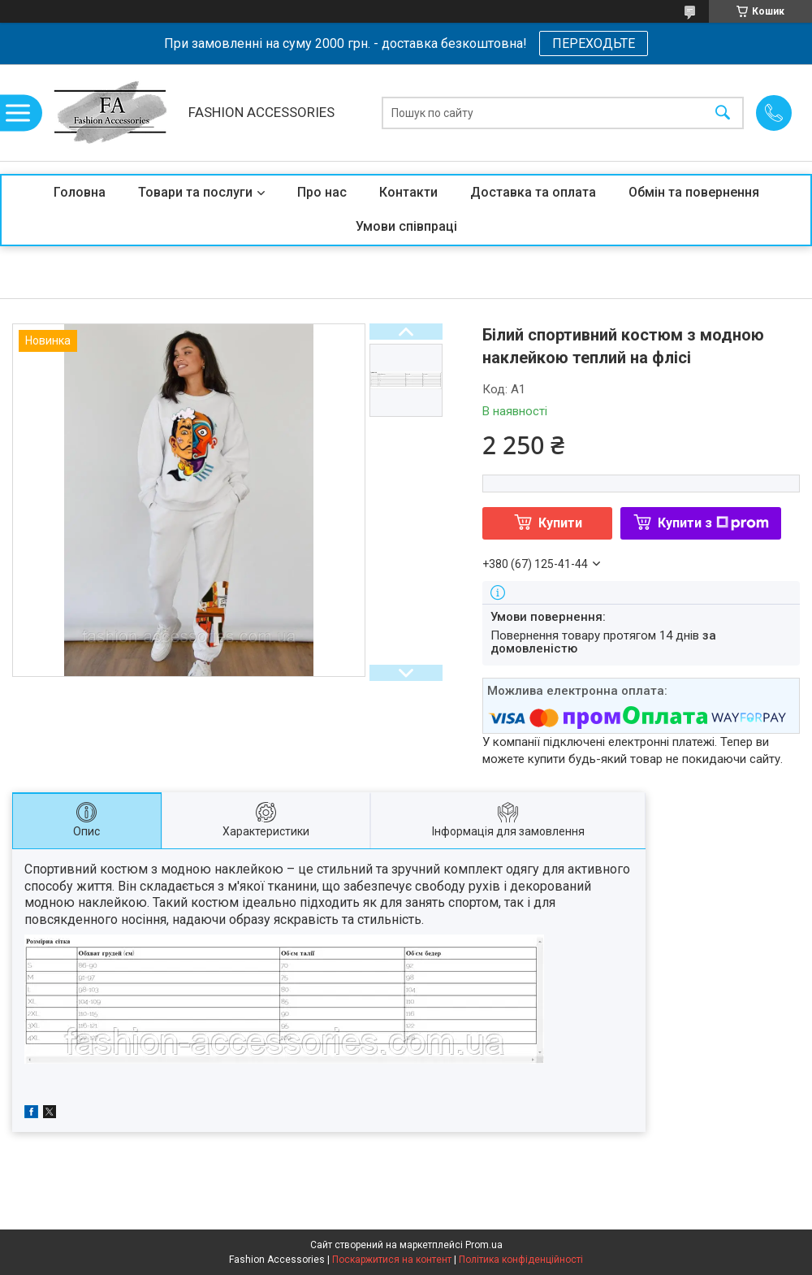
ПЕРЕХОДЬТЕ (593, 43)
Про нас (322, 192)
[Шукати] (722, 113)
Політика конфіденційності (521, 1259)
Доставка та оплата (533, 192)
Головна (80, 192)
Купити (560, 523)
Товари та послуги (195, 192)
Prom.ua (484, 1245)
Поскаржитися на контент (391, 1259)
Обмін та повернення (693, 192)
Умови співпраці (406, 226)
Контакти (408, 192)
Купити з (713, 523)
